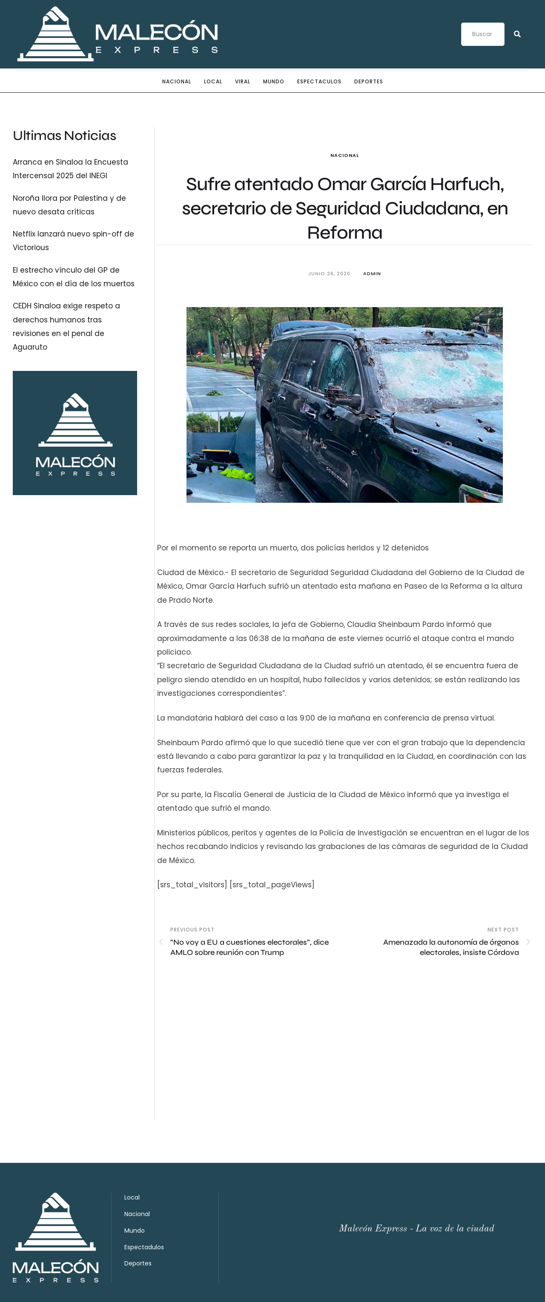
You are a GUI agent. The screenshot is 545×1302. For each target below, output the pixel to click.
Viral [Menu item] (242, 81)
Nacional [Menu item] (176, 81)
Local (132, 1159)
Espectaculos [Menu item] (319, 81)
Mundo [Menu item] (273, 81)
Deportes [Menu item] (368, 81)
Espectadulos (144, 1209)
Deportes (138, 1225)
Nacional (344, 155)
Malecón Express (41, 1288)
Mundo (134, 1192)
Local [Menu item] (213, 81)
